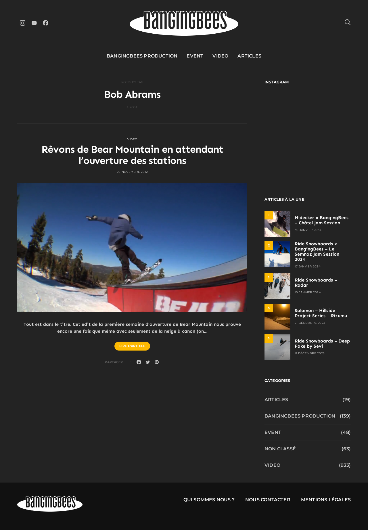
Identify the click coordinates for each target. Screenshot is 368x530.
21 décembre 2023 (310, 323)
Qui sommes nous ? (209, 499)
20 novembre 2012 (132, 172)
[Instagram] (22, 23)
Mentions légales (326, 499)
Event (195, 56)
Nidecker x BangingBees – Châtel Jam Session (321, 220)
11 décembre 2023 (310, 353)
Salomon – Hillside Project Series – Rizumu (321, 313)
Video (220, 56)
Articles (249, 56)
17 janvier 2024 (308, 266)
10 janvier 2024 (308, 292)
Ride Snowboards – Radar (316, 282)
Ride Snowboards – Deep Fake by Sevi (322, 343)
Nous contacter (267, 499)
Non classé (280, 448)
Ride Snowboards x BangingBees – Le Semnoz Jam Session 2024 (317, 251)
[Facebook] (45, 23)
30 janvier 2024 (308, 230)
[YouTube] (34, 23)
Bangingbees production (142, 56)
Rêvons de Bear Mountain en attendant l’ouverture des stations (132, 155)
